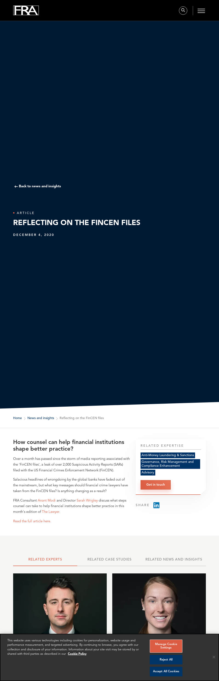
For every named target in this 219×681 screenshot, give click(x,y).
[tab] (45, 561)
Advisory (147, 472)
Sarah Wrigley (87, 500)
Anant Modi (47, 500)
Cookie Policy (77, 653)
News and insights (40, 418)
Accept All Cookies (166, 671)
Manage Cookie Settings (166, 646)
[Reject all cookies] (214, 657)
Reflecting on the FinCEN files (82, 418)
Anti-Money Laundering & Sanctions (167, 455)
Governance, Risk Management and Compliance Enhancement (167, 463)
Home (17, 418)
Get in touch (155, 484)
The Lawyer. (51, 512)
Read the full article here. (32, 521)
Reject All (166, 659)
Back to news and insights (40, 186)
